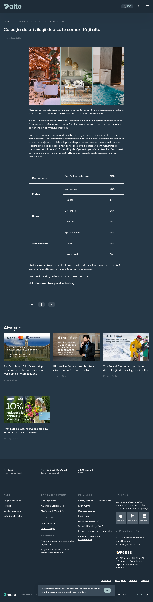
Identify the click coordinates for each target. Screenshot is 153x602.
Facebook (106, 580)
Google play (132, 520)
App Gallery (144, 520)
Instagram (120, 580)
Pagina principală (13, 500)
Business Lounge (86, 511)
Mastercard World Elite (52, 511)
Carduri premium (12, 511)
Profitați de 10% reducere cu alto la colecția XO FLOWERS (25, 431)
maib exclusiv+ (48, 523)
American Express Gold (52, 505)
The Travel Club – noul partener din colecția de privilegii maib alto (126, 370)
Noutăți (7, 505)
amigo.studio (133, 595)
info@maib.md (85, 470)
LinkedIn (145, 580)
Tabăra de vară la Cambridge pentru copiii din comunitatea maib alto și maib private (25, 370)
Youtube (133, 580)
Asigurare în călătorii (88, 521)
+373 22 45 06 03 (56, 469)
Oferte (7, 21)
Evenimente (84, 505)
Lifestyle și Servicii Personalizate (94, 500)
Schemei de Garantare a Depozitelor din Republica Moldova (129, 564)
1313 (10, 469)
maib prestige (48, 528)
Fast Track (83, 516)
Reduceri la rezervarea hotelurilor (95, 531)
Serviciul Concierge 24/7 (90, 526)
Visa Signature (48, 500)
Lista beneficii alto (13, 516)
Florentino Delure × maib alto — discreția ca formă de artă (75, 368)
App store (120, 520)
